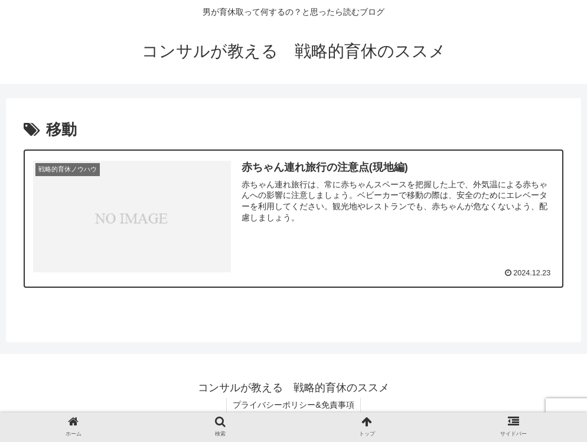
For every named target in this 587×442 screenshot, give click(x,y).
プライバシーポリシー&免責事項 (293, 405)
